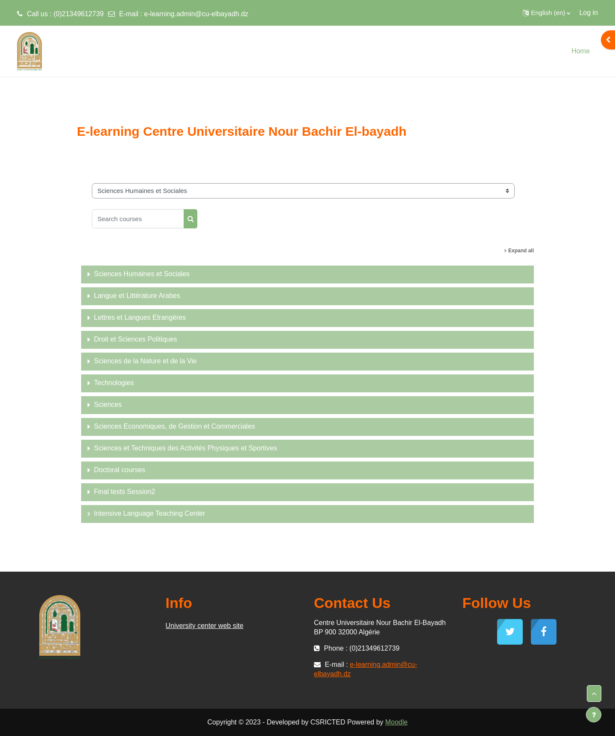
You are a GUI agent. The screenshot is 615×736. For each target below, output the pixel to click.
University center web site (204, 625)
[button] (546, 13)
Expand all (521, 251)
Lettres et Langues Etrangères (140, 317)
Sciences (108, 404)
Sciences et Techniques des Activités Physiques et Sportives (185, 448)
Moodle (396, 722)
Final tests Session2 (124, 491)
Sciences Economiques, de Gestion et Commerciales (174, 426)
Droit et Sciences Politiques (135, 339)
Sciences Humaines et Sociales (142, 273)
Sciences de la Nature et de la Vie (145, 361)
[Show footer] (593, 714)
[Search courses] (138, 218)
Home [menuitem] (580, 51)
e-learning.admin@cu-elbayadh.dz (196, 14)
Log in (588, 12)
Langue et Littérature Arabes (137, 295)
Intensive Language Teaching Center (149, 513)
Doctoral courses (119, 469)
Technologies (114, 382)
